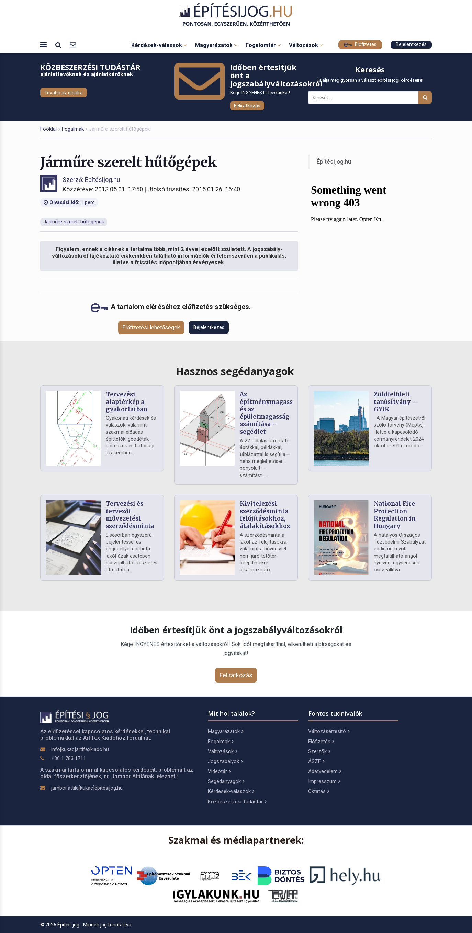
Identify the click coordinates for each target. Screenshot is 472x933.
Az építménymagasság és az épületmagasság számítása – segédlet (270, 412)
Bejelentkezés (411, 44)
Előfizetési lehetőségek (151, 327)
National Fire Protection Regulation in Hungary (395, 515)
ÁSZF (316, 761)
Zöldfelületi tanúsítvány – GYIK (395, 401)
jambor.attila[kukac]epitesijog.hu (87, 788)
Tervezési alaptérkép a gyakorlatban (126, 401)
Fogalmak (73, 129)
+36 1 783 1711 (68, 758)
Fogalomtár (263, 45)
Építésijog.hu (334, 161)
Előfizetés (360, 44)
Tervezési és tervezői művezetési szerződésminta (130, 515)
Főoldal (48, 129)
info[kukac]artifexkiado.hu (80, 749)
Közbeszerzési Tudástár (237, 801)
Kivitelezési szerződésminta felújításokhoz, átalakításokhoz (265, 515)
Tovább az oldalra (63, 92)
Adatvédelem (324, 771)
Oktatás (318, 791)
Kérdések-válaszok (159, 45)
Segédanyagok (226, 781)
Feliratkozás (247, 105)
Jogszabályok (225, 761)
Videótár (219, 771)
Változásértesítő (328, 731)
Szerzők (319, 751)
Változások (306, 45)
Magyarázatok (216, 45)
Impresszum (324, 781)
